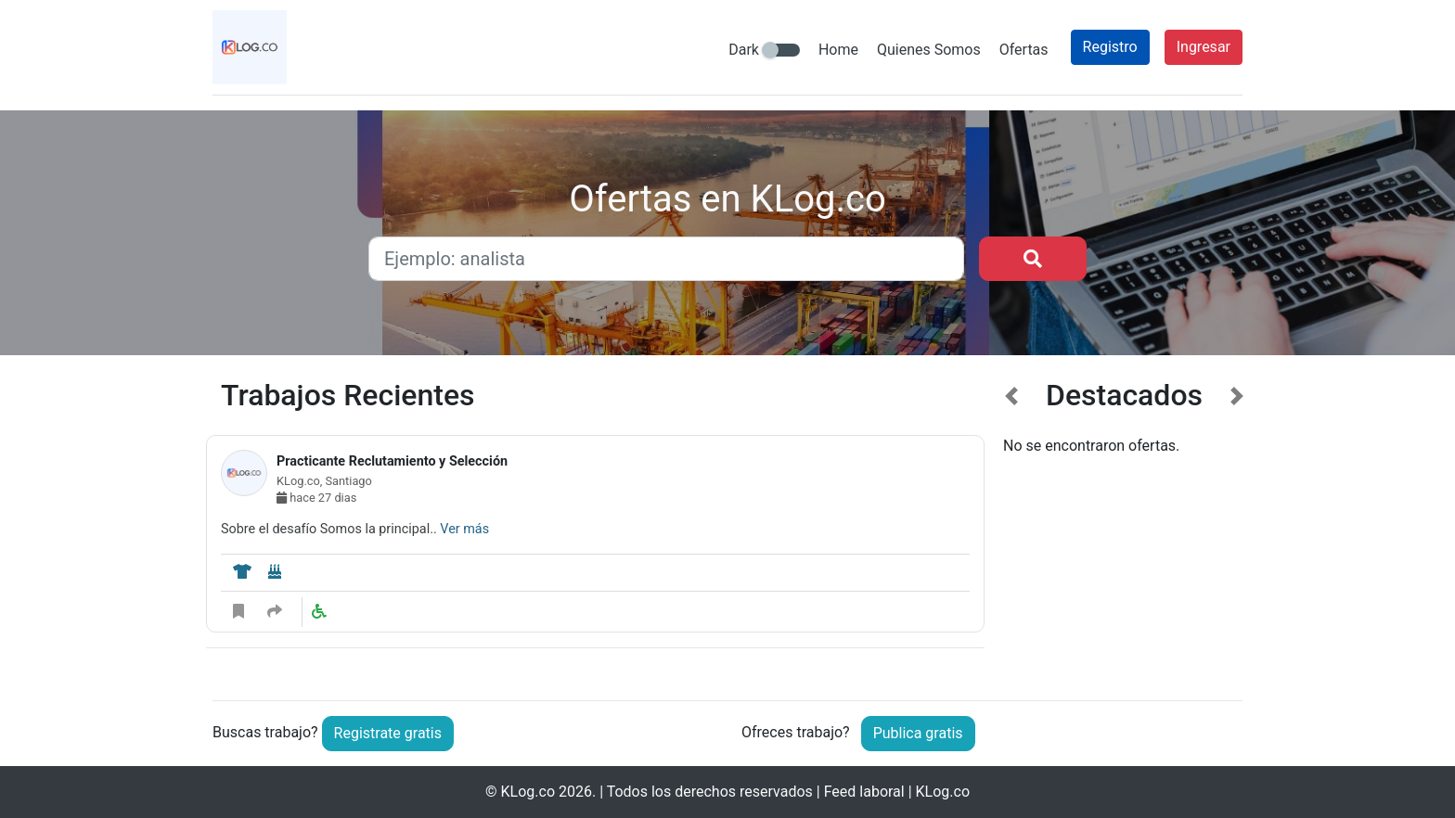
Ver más (464, 529)
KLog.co (528, 791)
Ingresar (1203, 47)
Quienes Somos (929, 49)
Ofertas (1024, 49)
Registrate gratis (388, 733)
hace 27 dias (316, 498)
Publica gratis (918, 733)
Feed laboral (864, 791)
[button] (1012, 525)
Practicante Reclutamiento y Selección (392, 461)
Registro (1110, 47)
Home (838, 49)
